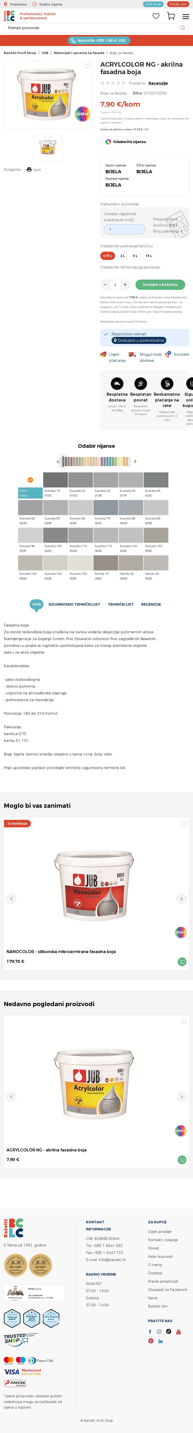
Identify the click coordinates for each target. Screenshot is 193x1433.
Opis (36, 604)
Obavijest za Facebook (167, 1289)
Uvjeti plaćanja (117, 357)
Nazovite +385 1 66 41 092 (101, 40)
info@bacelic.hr (112, 1260)
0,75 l (107, 256)
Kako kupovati (160, 1256)
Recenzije (158, 83)
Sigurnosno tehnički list (74, 604)
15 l (149, 256)
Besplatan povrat (140, 397)
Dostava (155, 1273)
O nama (155, 1265)
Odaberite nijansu (129, 142)
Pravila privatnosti (163, 1281)
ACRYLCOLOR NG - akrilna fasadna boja (47, 1149)
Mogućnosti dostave (151, 357)
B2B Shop (153, 4)
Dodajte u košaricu (160, 284)
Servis (153, 1298)
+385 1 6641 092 (108, 1245)
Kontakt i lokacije (163, 1240)
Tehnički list (121, 604)
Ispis (34, 170)
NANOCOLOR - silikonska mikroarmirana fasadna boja (61, 951)
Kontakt (181, 354)
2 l (122, 256)
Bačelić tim (158, 1306)
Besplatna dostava (117, 397)
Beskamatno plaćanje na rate (167, 400)
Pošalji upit (178, 4)
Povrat (153, 1248)
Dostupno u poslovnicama (141, 340)
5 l (135, 256)
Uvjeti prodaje (159, 1231)
